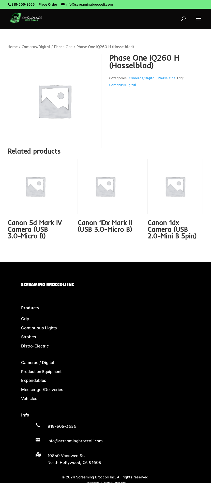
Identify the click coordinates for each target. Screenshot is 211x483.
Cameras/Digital (36, 46)
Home (13, 46)
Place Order (48, 4)
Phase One (63, 46)
